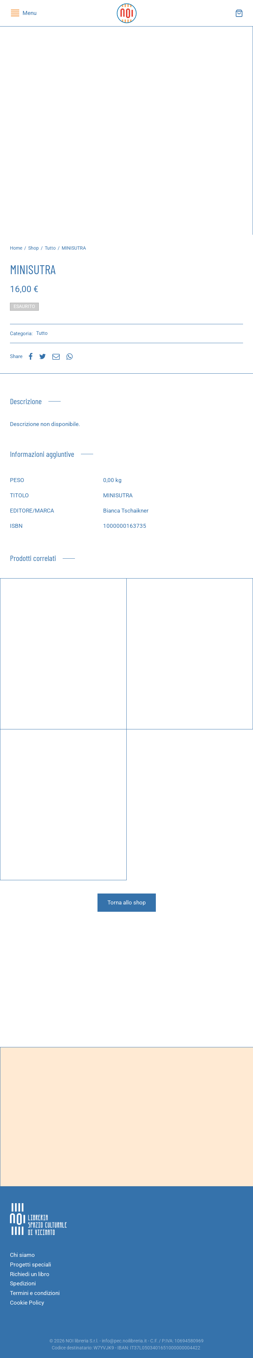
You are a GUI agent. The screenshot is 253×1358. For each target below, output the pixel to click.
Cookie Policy (27, 1302)
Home (16, 248)
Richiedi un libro (29, 1274)
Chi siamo (22, 1255)
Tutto (50, 248)
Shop (33, 248)
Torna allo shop (126, 902)
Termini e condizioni (35, 1293)
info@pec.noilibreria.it (124, 1340)
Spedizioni (23, 1283)
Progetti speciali (30, 1264)
